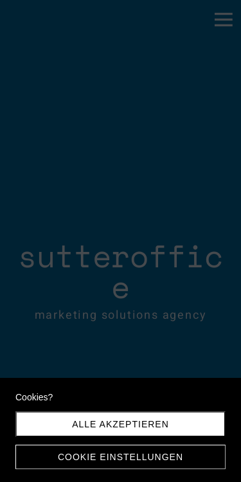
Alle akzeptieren (120, 424)
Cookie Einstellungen (120, 457)
